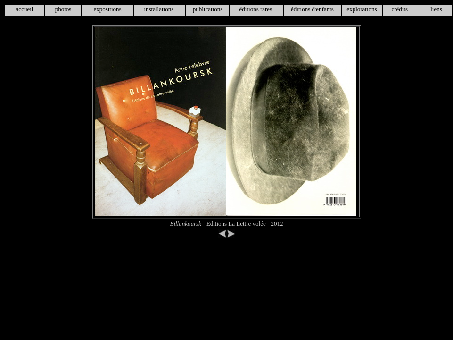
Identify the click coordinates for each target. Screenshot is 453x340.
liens (436, 9)
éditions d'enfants (312, 9)
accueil (24, 9)
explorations (361, 9)
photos (63, 9)
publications (208, 9)
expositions (107, 9)
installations (159, 9)
